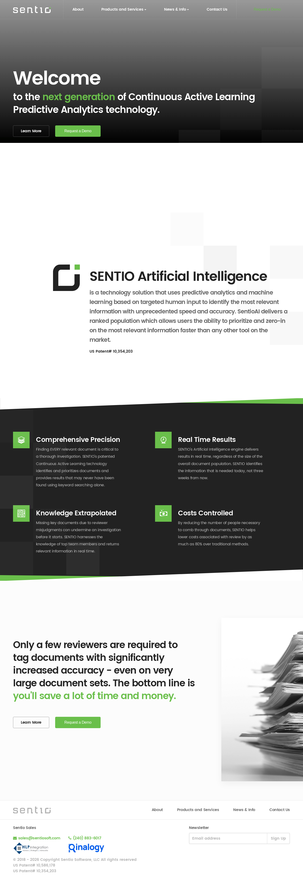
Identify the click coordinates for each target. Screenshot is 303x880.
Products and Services (122, 9)
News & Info (175, 9)
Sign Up (278, 838)
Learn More (31, 131)
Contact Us (217, 9)
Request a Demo (267, 9)
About (78, 9)
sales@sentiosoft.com (40, 838)
